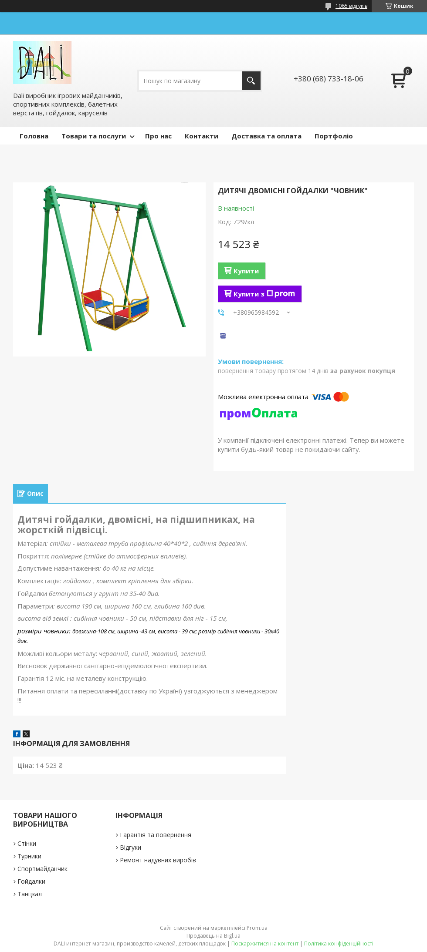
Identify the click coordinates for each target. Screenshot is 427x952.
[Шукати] (251, 80)
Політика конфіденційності (338, 943)
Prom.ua (257, 928)
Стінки (26, 843)
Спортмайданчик (42, 869)
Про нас (158, 135)
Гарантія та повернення (155, 835)
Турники (29, 856)
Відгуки (130, 847)
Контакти (201, 135)
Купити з (264, 293)
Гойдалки (31, 881)
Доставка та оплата (266, 135)
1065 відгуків (351, 6)
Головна (34, 135)
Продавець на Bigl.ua (213, 935)
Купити (246, 270)
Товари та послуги (93, 135)
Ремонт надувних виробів (158, 860)
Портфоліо (334, 135)
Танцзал (29, 894)
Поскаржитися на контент (264, 943)
